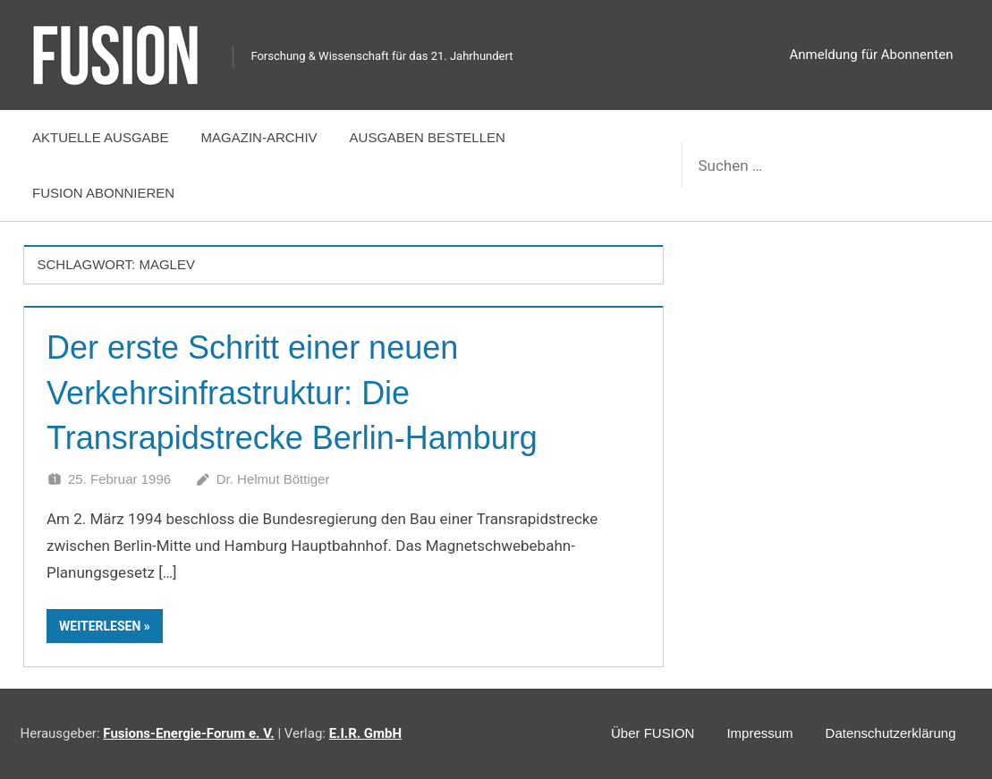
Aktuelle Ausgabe (100, 137)
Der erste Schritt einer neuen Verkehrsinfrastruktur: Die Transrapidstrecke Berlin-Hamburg (292, 392)
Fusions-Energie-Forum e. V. (188, 733)
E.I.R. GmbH (365, 733)
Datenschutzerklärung (891, 733)
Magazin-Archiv (259, 137)
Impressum (759, 733)
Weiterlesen (99, 626)
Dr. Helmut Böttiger (273, 479)
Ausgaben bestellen (427, 137)
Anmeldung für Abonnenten (872, 55)
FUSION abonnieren (103, 192)
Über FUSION (652, 733)
